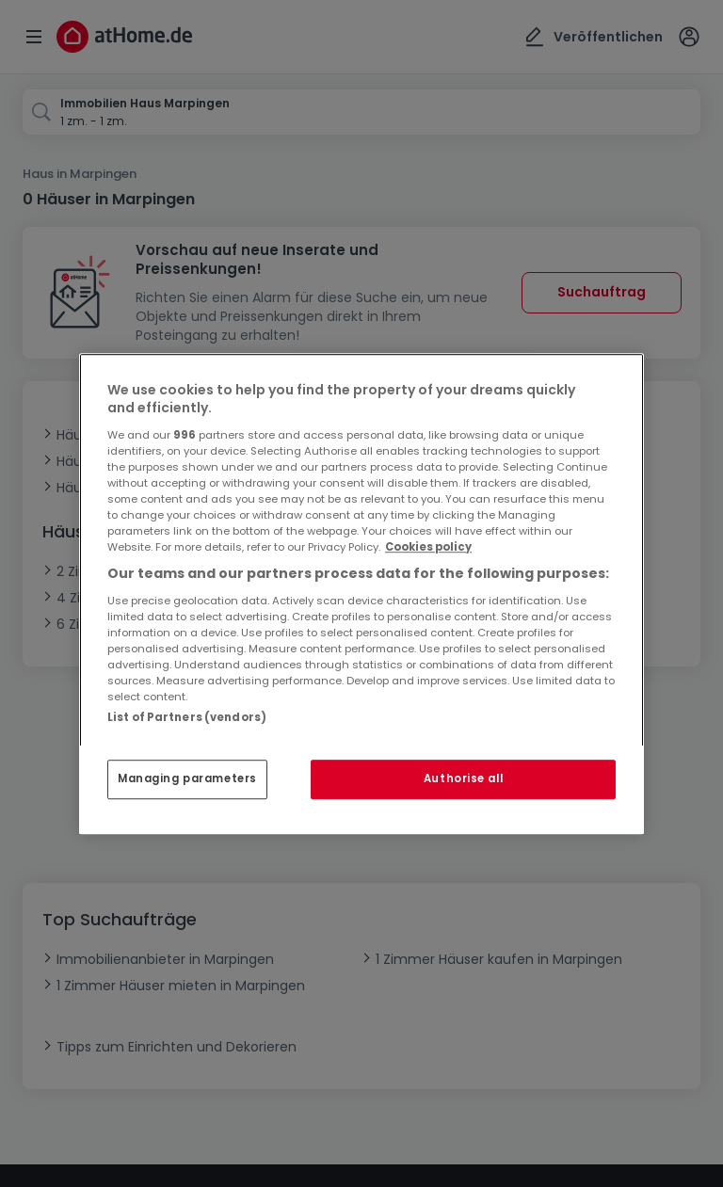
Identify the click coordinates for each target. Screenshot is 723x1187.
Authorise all (463, 778)
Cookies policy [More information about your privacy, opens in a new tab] (428, 546)
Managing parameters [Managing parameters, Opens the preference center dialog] (187, 778)
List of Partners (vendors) (186, 717)
